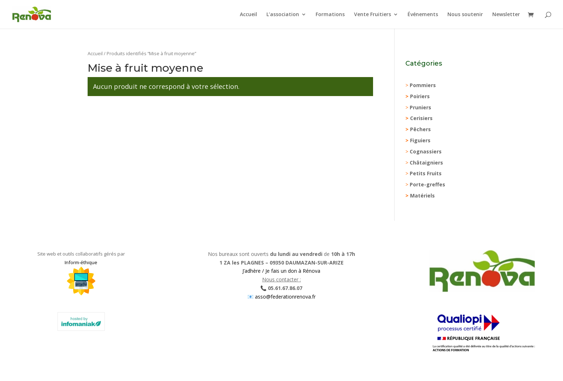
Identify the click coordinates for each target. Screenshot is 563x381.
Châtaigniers (426, 162)
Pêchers (420, 129)
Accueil (248, 15)
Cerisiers (421, 118)
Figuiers (420, 140)
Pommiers (423, 85)
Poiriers (420, 96)
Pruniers (420, 107)
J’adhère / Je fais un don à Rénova (281, 270)
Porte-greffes (427, 184)
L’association (282, 15)
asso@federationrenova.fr (284, 296)
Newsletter (506, 15)
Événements (423, 15)
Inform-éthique (81, 262)
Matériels (422, 195)
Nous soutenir (465, 15)
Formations (330, 15)
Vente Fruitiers (372, 15)
